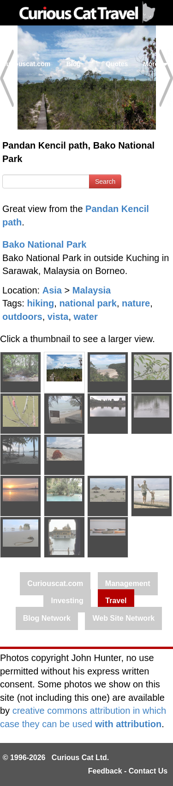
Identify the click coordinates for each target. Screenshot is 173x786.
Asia (52, 290)
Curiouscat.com (25, 64)
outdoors (22, 317)
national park (87, 303)
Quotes (117, 64)
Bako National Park (44, 244)
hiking (40, 303)
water (86, 317)
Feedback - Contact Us (127, 771)
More (155, 64)
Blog (73, 64)
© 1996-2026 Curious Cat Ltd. (56, 757)
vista (58, 317)
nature (136, 303)
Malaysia (91, 290)
